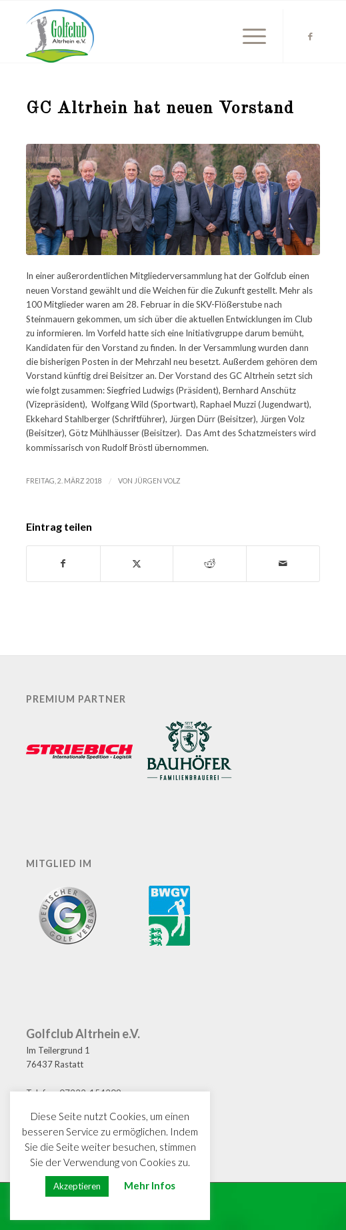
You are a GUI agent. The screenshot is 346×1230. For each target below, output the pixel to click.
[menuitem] (247, 36)
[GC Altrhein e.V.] (143, 36)
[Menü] (247, 36)
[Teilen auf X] (137, 563)
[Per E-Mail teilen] (283, 563)
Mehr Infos (149, 1185)
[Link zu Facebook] (310, 36)
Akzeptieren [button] (77, 1186)
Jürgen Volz (157, 481)
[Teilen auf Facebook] (63, 563)
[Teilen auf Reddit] (209, 563)
